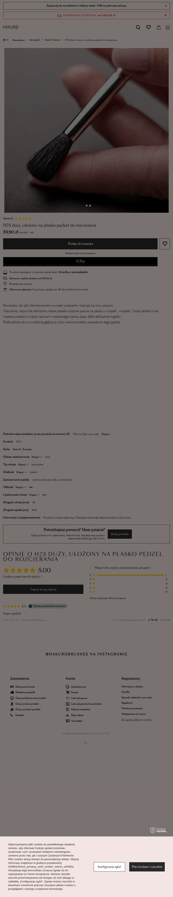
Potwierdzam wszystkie (147, 867)
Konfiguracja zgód (109, 867)
